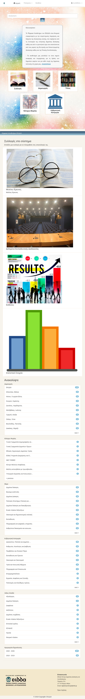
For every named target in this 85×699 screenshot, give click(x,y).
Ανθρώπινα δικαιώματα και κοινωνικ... (19, 528)
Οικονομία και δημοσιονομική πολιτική (19, 515)
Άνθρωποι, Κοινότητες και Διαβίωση (18, 546)
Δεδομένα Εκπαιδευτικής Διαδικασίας (22, 249)
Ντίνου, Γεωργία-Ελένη (14, 396)
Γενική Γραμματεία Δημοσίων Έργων (18, 446)
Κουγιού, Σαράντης (12, 401)
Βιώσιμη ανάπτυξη (12, 492)
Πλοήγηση (28, 3)
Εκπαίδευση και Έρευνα (14, 555)
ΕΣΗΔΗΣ (9, 628)
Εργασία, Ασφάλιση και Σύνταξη (17, 578)
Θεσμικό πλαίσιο (12, 637)
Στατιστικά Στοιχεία (14, 373)
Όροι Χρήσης (62, 690)
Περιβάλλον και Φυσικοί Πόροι (16, 551)
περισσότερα (46, 64)
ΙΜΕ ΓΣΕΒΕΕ (10, 460)
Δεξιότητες (9, 610)
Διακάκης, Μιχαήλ (12, 428)
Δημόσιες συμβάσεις (13, 615)
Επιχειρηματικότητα (13, 574)
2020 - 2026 (10, 651)
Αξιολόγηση (10, 596)
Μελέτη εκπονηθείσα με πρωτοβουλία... (19, 469)
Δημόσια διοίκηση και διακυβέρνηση (18, 505)
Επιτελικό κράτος (12, 624)
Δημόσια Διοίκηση (12, 496)
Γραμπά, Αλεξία (11, 415)
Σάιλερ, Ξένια (10, 419)
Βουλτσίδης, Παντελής (13, 424)
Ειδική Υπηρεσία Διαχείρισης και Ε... (18, 456)
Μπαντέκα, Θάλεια (12, 392)
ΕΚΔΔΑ (8, 387)
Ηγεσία (8, 633)
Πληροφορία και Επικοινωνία (16, 569)
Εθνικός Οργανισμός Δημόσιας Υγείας (19, 451)
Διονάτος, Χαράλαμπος (14, 406)
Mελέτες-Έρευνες (13, 189)
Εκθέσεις (10, 305)
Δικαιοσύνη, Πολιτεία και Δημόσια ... (18, 542)
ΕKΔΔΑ (49, 697)
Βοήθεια (38, 3)
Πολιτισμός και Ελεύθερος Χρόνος (18, 583)
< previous (9, 478)
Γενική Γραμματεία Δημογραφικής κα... (19, 442)
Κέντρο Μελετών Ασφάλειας (15, 465)
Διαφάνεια (9, 605)
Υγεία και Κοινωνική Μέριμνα (16, 565)
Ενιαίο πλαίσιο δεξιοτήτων (15, 510)
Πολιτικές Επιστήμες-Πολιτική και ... (18, 501)
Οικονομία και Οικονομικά (15, 560)
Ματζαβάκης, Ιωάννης (13, 410)
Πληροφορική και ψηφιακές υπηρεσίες (19, 524)
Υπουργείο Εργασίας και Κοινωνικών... (19, 474)
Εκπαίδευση (10, 519)
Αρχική (17, 3)
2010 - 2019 (10, 655)
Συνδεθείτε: (76, 3)
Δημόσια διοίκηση (12, 487)
